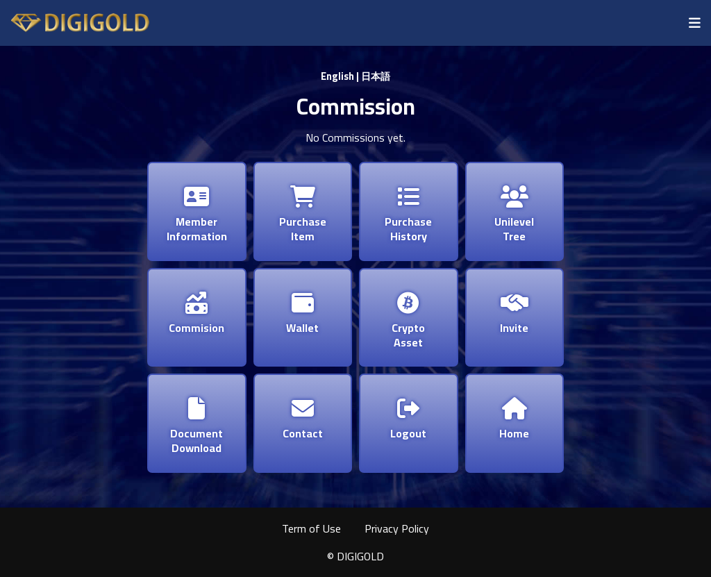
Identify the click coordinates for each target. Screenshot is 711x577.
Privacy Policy (397, 528)
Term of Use (311, 528)
